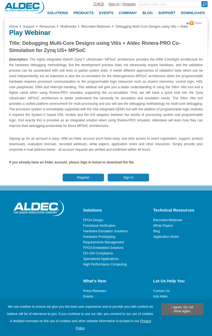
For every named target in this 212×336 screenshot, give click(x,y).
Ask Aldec (160, 296)
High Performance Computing (105, 264)
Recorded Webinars (167, 220)
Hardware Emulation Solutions (105, 231)
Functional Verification (99, 226)
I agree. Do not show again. (182, 309)
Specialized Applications (101, 259)
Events (88, 296)
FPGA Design (93, 220)
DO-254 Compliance (98, 253)
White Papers (163, 226)
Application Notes (166, 237)
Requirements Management (103, 242)
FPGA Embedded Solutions (103, 248)
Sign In (113, 4)
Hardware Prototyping (99, 237)
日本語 (98, 4)
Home (13, 26)
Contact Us (161, 291)
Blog (156, 231)
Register (129, 4)
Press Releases (94, 291)
